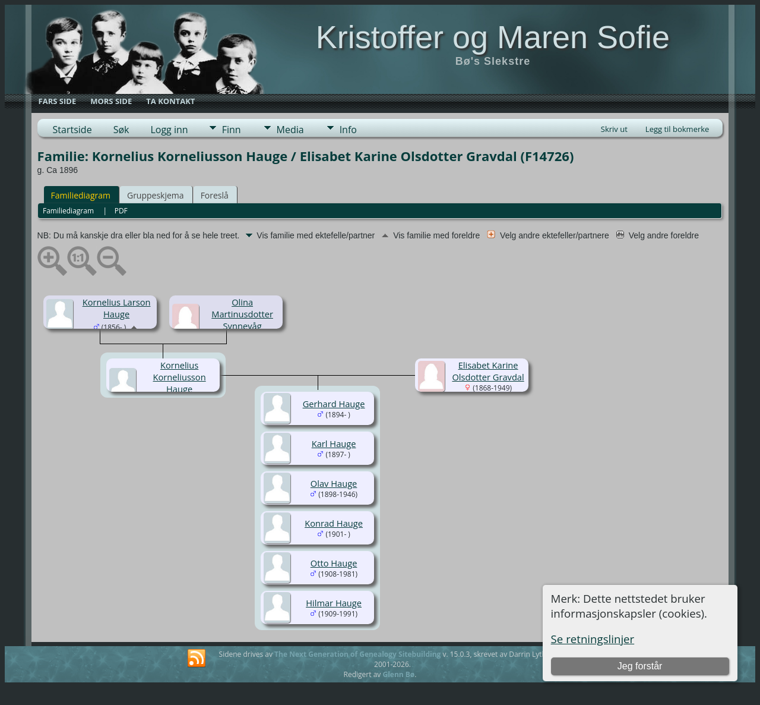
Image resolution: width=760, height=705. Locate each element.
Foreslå (215, 195)
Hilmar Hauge (334, 603)
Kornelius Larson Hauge (117, 308)
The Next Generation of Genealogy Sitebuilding (357, 654)
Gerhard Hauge (334, 404)
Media (290, 129)
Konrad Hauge (334, 523)
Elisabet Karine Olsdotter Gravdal (488, 371)
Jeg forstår (640, 666)
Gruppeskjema (155, 195)
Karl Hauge (334, 443)
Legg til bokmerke (677, 129)
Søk (121, 129)
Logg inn (169, 129)
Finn (231, 129)
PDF (121, 211)
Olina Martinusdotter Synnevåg (242, 314)
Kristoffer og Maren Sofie (493, 37)
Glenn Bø (398, 674)
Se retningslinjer (593, 638)
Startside (72, 129)
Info (348, 129)
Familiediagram (80, 195)
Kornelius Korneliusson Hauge (179, 377)
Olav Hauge (334, 483)
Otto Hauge (334, 563)
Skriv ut (614, 129)
